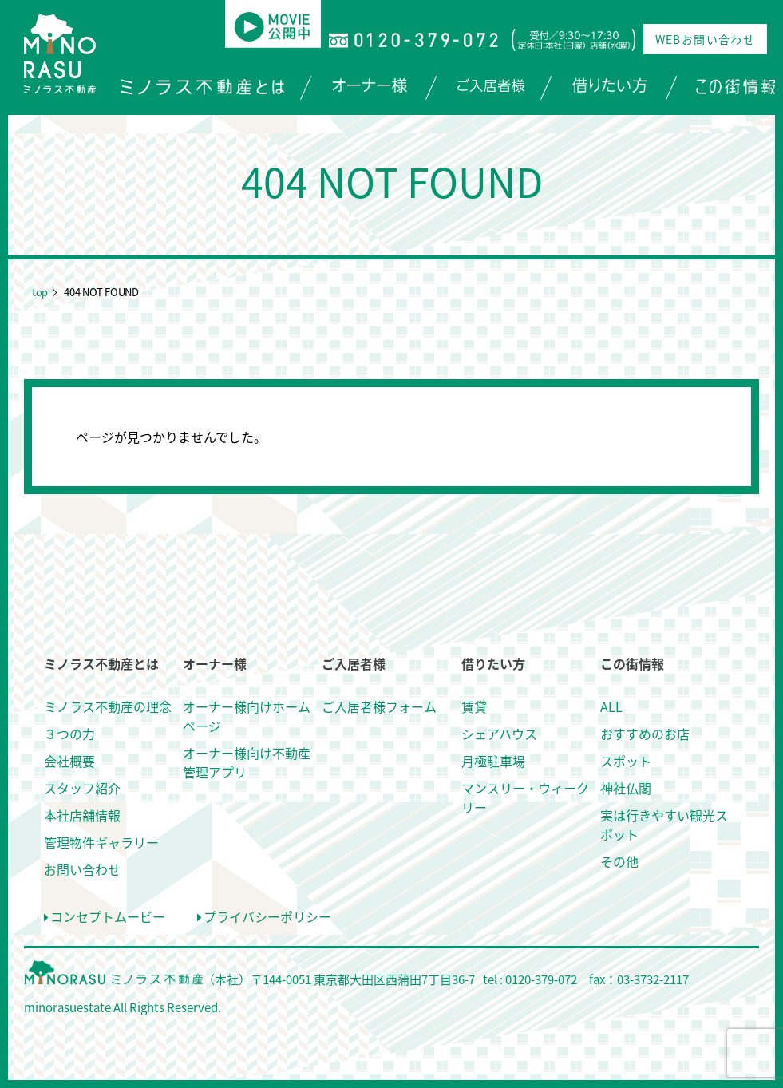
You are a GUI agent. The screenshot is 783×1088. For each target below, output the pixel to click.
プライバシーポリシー (264, 916)
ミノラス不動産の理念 (108, 706)
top (40, 291)
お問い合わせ (82, 869)
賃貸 (474, 706)
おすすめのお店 (645, 733)
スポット (625, 760)
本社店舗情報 (82, 815)
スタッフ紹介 (82, 787)
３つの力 (69, 733)
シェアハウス (499, 733)
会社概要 (69, 760)
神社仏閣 (625, 787)
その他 (619, 861)
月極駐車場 (493, 760)
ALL (611, 706)
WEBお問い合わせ (705, 39)
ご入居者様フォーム (379, 706)
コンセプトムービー (104, 916)
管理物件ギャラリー (101, 842)
